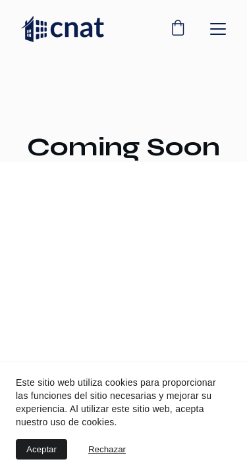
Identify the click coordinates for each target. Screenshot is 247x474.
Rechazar (107, 449)
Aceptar (41, 449)
